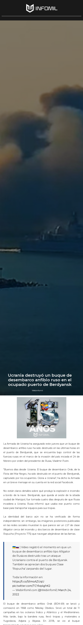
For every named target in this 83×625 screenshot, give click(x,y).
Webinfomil (37, 390)
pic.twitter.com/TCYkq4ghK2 (31, 585)
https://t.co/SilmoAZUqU (28, 581)
